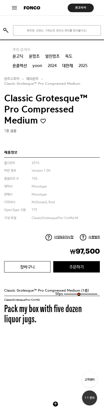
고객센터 (90, 379)
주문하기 (76, 266)
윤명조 (34, 56)
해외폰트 (32, 79)
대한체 (67, 66)
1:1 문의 (90, 398)
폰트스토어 (11, 79)
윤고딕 (17, 56)
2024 (52, 66)
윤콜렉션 (19, 66)
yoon (37, 66)
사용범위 (94, 237)
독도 (68, 56)
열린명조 (52, 56)
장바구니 (27, 266)
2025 (82, 66)
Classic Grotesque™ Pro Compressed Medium (42, 84)
